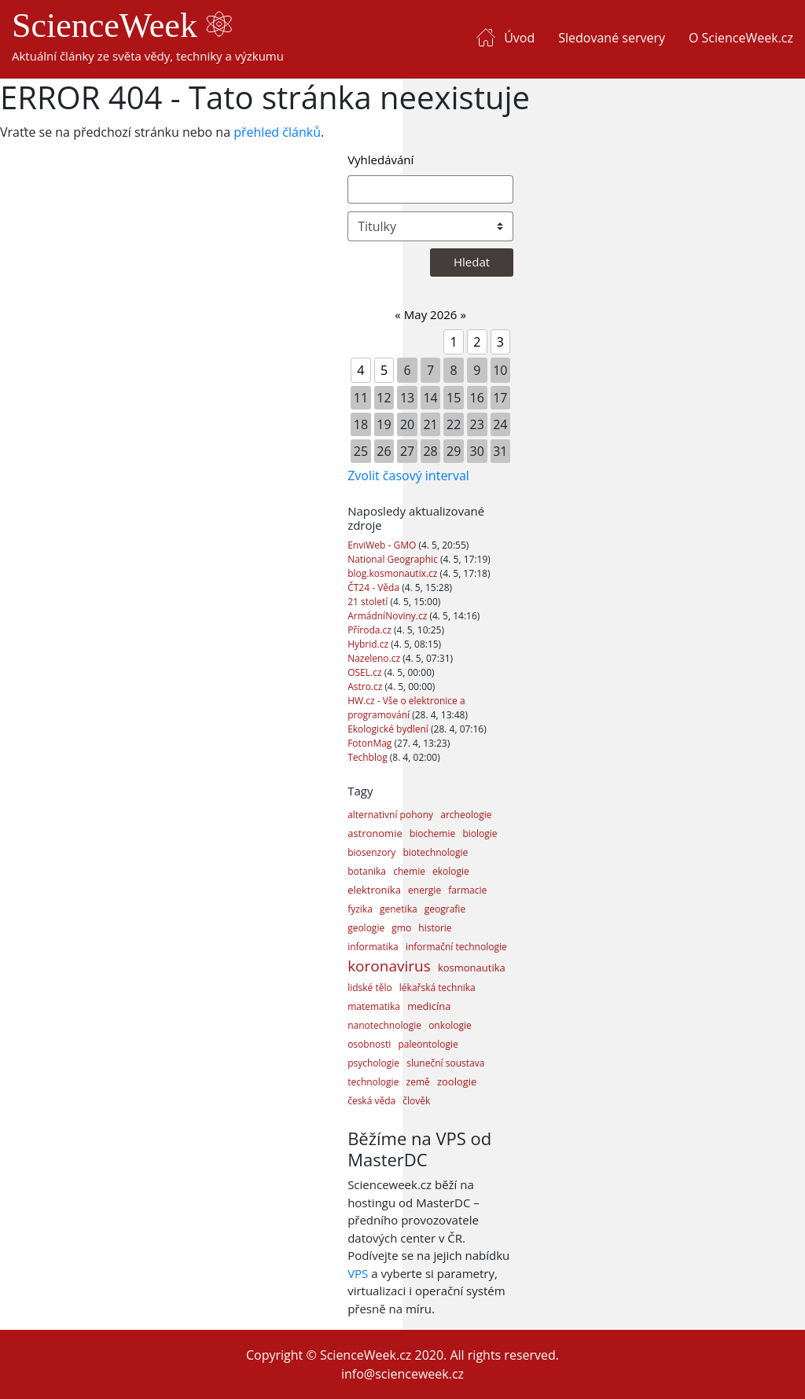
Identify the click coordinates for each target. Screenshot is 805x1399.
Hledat (472, 262)
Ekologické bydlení (389, 729)
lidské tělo (369, 987)
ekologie (450, 871)
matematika (373, 1006)
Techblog (368, 757)
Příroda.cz (370, 630)
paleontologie (428, 1044)
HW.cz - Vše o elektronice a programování (406, 708)
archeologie (465, 814)
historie (434, 928)
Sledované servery (611, 37)
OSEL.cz (365, 672)
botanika (366, 871)
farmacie (467, 890)
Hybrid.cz (369, 644)
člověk (416, 1100)
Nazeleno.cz (374, 658)
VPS (357, 1273)
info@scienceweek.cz (402, 1373)
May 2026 (431, 314)
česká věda (371, 1100)
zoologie (456, 1081)
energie (424, 890)
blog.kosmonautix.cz (393, 573)
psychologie (373, 1063)
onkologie (450, 1025)
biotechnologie (435, 852)
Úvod (519, 37)
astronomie (374, 833)
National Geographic (393, 559)
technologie (373, 1082)
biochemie (432, 833)
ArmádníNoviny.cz (388, 615)
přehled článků (277, 132)
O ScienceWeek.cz (741, 37)
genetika (398, 909)
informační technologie (456, 946)
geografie (445, 909)
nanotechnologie (384, 1025)
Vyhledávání (380, 159)
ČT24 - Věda (374, 587)
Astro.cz (365, 686)
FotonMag (370, 743)
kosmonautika (471, 967)
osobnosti (369, 1044)
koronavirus (389, 966)
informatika (373, 946)
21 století (368, 601)
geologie (365, 928)
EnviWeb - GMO (382, 545)
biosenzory (371, 852)
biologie (479, 833)
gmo (401, 928)
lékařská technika (437, 987)
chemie (409, 871)
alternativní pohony (390, 814)
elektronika (374, 890)
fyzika (360, 909)
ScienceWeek (122, 25)
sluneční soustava (445, 1063)
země (418, 1082)
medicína (428, 1006)
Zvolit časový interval (408, 475)
